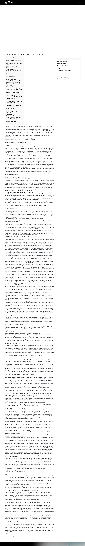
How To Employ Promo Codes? (13, 115)
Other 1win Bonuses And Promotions (14, 75)
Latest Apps (8, 104)
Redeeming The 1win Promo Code (13, 105)
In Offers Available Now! (11, 121)
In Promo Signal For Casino (12, 76)
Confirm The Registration (11, 66)
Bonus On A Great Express (12, 123)
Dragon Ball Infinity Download (63, 73)
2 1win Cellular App (10, 110)
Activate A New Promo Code (12, 107)
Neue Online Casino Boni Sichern (63, 65)
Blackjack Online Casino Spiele (63, 68)
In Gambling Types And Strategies (13, 70)
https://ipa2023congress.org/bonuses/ (35, 167)
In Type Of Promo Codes (11, 111)
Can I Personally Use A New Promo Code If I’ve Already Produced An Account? (14, 60)
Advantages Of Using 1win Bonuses (14, 120)
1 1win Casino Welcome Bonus (13, 99)
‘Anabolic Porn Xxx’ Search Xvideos (64, 70)
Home (26, 31)
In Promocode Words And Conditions (14, 91)
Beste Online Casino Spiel (62, 63)
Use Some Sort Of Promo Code (13, 92)
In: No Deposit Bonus (10, 86)
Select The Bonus (10, 108)
